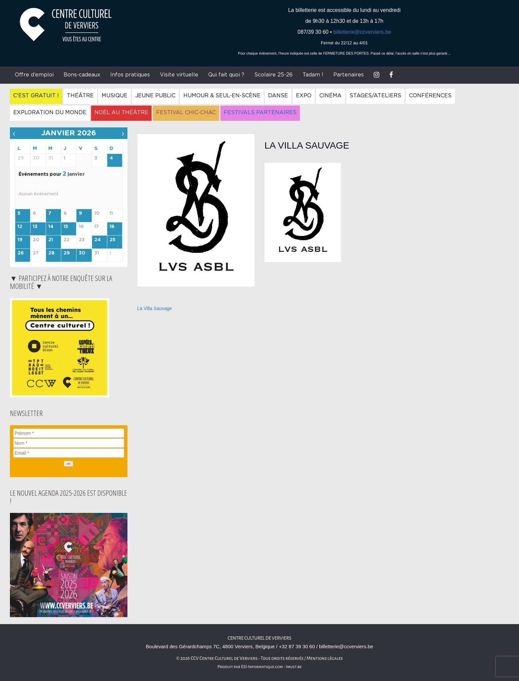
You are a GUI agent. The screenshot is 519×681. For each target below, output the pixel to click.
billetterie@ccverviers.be (362, 32)
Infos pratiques (130, 74)
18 (112, 226)
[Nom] (68, 443)
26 (21, 253)
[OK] (68, 464)
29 (67, 253)
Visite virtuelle (179, 74)
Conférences (430, 95)
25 (113, 240)
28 (51, 253)
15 (66, 226)
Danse (278, 95)
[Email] (68, 453)
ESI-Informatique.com (262, 666)
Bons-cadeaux (82, 74)
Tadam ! (313, 74)
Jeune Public (155, 95)
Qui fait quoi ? (226, 74)
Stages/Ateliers (375, 95)
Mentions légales (325, 658)
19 (20, 240)
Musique (114, 95)
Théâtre (80, 95)
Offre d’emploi (34, 74)
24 (97, 240)
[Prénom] (68, 433)
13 (35, 226)
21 (50, 240)
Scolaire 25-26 (273, 74)
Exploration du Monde (49, 112)
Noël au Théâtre (121, 112)
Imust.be (294, 666)
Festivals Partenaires (260, 112)
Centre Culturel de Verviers (259, 638)
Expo (303, 95)
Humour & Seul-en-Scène (221, 95)
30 (82, 253)
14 (50, 226)
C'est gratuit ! (36, 95)
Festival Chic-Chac (186, 112)
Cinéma (330, 95)
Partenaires (348, 74)
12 (20, 226)
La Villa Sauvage (154, 308)
